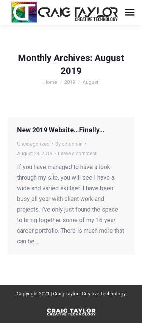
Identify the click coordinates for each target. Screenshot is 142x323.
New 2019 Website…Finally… (61, 130)
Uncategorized (33, 144)
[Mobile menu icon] (129, 12)
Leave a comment (77, 153)
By (69, 144)
